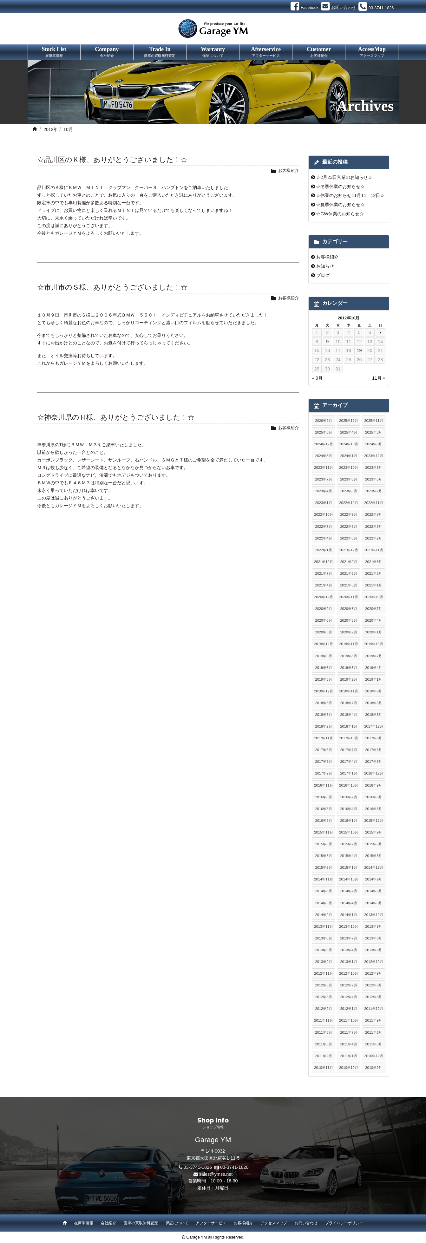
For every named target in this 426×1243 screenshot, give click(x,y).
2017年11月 (323, 738)
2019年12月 (323, 644)
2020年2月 (348, 632)
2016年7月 (348, 797)
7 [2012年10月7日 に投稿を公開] (380, 332)
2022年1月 (323, 550)
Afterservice (266, 52)
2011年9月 (373, 1020)
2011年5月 (323, 1044)
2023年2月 (373, 491)
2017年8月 (323, 750)
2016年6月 (373, 797)
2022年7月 (323, 526)
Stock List (54, 52)
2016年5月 (323, 809)
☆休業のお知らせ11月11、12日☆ (350, 195)
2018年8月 (323, 703)
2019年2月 (348, 679)
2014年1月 (348, 915)
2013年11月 (323, 926)
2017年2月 (323, 773)
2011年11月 (323, 1020)
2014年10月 (348, 879)
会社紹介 (108, 1223)
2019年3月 (323, 679)
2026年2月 (323, 420)
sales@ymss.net (216, 1174)
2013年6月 (373, 938)
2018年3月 (373, 714)
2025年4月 (348, 432)
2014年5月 (323, 903)
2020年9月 (323, 609)
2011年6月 (373, 1032)
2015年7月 (348, 844)
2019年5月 (348, 668)
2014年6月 (373, 891)
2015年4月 (348, 856)
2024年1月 (348, 456)
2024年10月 (348, 444)
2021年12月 (348, 550)
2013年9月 (373, 926)
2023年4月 (323, 491)
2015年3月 (373, 856)
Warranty (213, 52)
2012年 (50, 129)
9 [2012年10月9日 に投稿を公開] (327, 341)
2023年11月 (323, 467)
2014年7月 (348, 891)
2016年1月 (348, 820)
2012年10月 (348, 973)
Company (107, 52)
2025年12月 (348, 420)
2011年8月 (323, 1032)
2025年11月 (373, 420)
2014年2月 (323, 915)
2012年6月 (373, 985)
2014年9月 (373, 879)
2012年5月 (323, 997)
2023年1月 (323, 503)
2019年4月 (373, 668)
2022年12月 (348, 503)
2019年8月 (348, 656)
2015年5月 (323, 856)
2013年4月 (348, 950)
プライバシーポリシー (344, 1223)
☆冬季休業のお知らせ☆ (340, 186)
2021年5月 (373, 573)
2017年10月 (348, 738)
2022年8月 (373, 514)
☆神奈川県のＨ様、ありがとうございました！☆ (115, 417)
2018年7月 (348, 703)
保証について (177, 1223)
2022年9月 (348, 514)
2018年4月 (348, 714)
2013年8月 (323, 938)
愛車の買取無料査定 (141, 1223)
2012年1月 (348, 1009)
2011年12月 (373, 1009)
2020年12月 (323, 597)
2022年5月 (373, 526)
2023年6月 (348, 479)
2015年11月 (323, 832)
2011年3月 (373, 1044)
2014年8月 (323, 891)
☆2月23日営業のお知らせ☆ (344, 177)
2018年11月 (348, 691)
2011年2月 (323, 1056)
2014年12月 (373, 867)
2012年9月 (373, 973)
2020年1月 (373, 632)
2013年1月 (348, 962)
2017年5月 (323, 761)
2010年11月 (323, 1068)
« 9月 (317, 378)
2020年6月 (323, 620)
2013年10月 (348, 926)
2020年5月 (348, 620)
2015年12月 (373, 820)
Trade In (160, 52)
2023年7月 (323, 479)
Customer (319, 52)
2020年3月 (323, 632)
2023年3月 (348, 491)
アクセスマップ (273, 1223)
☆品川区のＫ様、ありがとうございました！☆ (112, 160)
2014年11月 (323, 879)
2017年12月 (373, 726)
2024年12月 (323, 444)
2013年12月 (373, 915)
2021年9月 (348, 562)
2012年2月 (323, 1009)
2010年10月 (348, 1068)
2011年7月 (348, 1032)
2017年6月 (373, 750)
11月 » (378, 378)
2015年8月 (323, 844)
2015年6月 (373, 844)
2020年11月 (348, 597)
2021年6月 (348, 573)
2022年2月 (373, 538)
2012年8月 (323, 985)
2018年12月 (323, 691)
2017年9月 (373, 738)
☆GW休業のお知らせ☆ (340, 213)
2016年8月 (323, 797)
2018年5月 (323, 714)
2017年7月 (348, 750)
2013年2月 (323, 962)
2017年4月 (348, 761)
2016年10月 (348, 785)
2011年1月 (348, 1056)
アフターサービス (211, 1223)
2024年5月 (323, 456)
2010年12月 (373, 1056)
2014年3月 (373, 903)
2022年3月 (348, 538)
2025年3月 (373, 432)
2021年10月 (323, 562)
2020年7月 (373, 609)
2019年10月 (373, 644)
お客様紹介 (288, 170)
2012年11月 (323, 973)
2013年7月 (348, 938)
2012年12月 (373, 962)
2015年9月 (373, 832)
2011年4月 (348, 1044)
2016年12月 (373, 773)
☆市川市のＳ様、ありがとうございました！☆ (112, 287)
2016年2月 (323, 820)
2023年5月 (373, 479)
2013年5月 (323, 950)
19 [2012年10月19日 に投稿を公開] (359, 350)
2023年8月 (373, 467)
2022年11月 (373, 503)
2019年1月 (373, 679)
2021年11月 (373, 550)
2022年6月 (348, 526)
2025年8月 (323, 432)
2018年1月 (348, 726)
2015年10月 (348, 832)
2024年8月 (373, 444)
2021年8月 (373, 562)
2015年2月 (323, 867)
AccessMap (372, 52)
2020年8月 (348, 609)
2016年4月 (348, 809)
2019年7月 (373, 656)
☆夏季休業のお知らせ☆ (340, 204)
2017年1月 (348, 773)
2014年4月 (348, 903)
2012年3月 (373, 997)
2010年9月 (373, 1068)
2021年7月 (323, 573)
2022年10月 (323, 514)
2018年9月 (373, 691)
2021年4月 (323, 585)
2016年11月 (323, 785)
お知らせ (325, 266)
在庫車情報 (83, 1223)
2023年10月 (348, 467)
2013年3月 (373, 950)
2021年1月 (373, 585)
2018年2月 (323, 726)
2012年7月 (348, 985)
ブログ (323, 275)
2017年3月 (373, 761)
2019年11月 (348, 644)
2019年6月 (323, 668)
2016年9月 (373, 785)
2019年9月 (323, 656)
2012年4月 (348, 997)
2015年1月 (348, 867)
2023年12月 (373, 456)
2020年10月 (373, 597)
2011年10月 (348, 1020)
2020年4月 (373, 620)
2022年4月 (323, 538)
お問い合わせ (306, 1223)
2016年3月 (373, 809)
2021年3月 (348, 585)
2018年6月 (373, 703)
